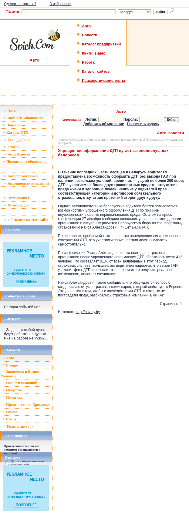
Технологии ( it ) (17, 426)
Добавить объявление (23, 118)
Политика (12, 397)
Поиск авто (14, 125)
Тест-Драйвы (16, 140)
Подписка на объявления (25, 161)
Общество (12, 390)
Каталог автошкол (21, 176)
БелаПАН (140, 227)
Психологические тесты (100, 81)
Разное (9, 412)
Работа (85, 62)
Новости (86, 35)
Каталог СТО (16, 132)
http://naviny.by (88, 312)
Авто (83, 26)
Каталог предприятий (98, 44)
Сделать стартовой (20, 4)
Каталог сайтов (93, 71)
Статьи (11, 147)
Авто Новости (17, 154)
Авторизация (16, 198)
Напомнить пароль (143, 124)
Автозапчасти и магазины (27, 183)
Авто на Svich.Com (70, 139)
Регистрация (16, 205)
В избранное (60, 4)
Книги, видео (91, 53)
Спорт (9, 419)
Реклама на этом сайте (26, 220)
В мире (10, 365)
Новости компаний (19, 383)
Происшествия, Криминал (26, 405)
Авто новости (96, 139)
